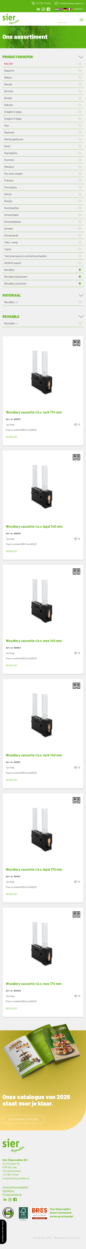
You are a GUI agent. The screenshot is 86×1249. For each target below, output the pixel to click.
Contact (78, 9)
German (65, 9)
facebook (48, 9)
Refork (8, 194)
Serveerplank (11, 214)
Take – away (11, 242)
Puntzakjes (10, 187)
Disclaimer (8, 1190)
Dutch (56, 9)
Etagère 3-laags (13, 118)
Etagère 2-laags (13, 111)
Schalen (8, 228)
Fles (6, 125)
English (61, 9)
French (69, 9)
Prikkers (9, 180)
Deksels (8, 104)
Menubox (9, 166)
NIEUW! (8, 63)
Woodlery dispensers (15, 276)
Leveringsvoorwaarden (15, 1187)
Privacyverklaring (12, 1194)
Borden (8, 98)
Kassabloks (10, 152)
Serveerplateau (12, 221)
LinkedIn (38, 9)
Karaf (7, 146)
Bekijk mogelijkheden (23, 1119)
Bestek (8, 84)
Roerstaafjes (11, 207)
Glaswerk (9, 132)
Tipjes (7, 249)
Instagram (43, 9)
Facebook (15, 1199)
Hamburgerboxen (13, 139)
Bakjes (8, 77)
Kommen (9, 159)
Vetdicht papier (12, 262)
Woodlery (9, 269)
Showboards (11, 235)
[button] (43, 372)
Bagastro (9, 70)
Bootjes (8, 91)
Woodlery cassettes (15, 283)
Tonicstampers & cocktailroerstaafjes (25, 256)
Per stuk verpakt (13, 173)
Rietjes (8, 201)
